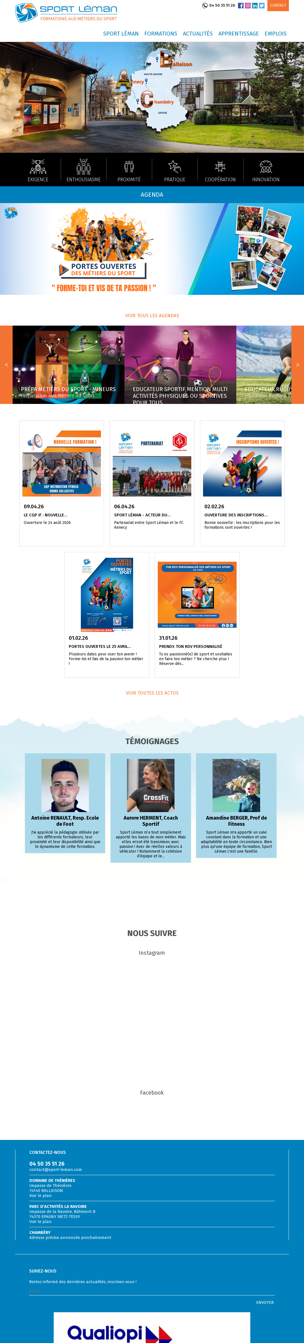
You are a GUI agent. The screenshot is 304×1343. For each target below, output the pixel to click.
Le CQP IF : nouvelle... (45, 515)
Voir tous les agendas (152, 316)
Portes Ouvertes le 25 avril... (100, 646)
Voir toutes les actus (152, 693)
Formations (160, 33)
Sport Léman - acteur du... (142, 515)
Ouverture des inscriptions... (236, 515)
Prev (6, 365)
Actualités (198, 33)
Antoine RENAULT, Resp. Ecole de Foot (65, 821)
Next (297, 365)
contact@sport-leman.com (55, 1169)
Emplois (276, 33)
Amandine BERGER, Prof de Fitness (236, 821)
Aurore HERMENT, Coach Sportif (151, 821)
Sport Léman (121, 33)
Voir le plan (40, 1195)
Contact (278, 5)
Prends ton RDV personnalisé (190, 646)
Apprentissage (238, 33)
